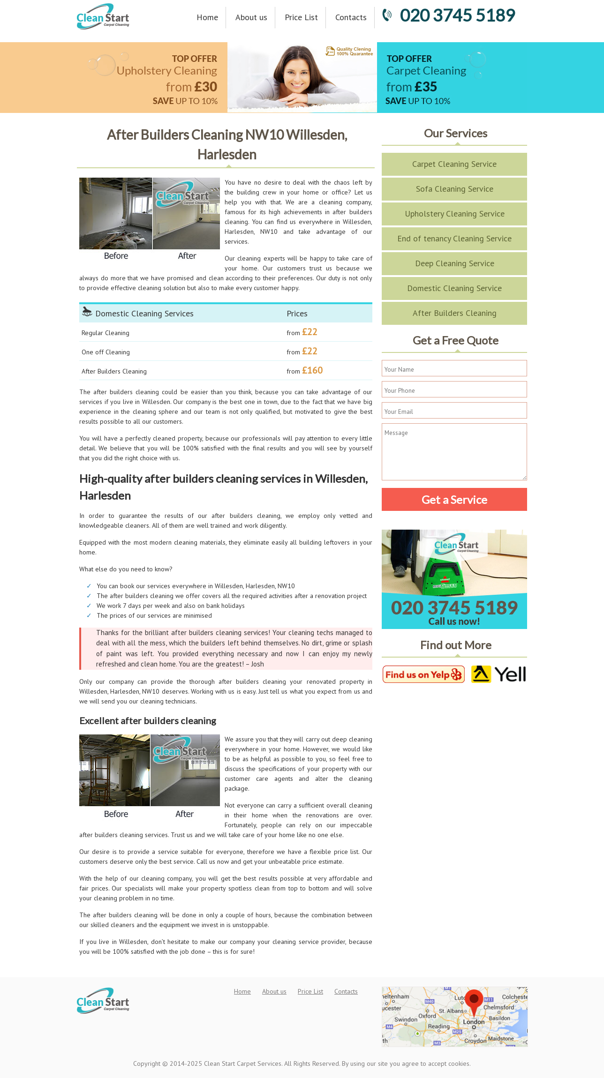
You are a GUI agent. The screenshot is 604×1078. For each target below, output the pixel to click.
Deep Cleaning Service (454, 263)
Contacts (351, 17)
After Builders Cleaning (455, 312)
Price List (301, 17)
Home (207, 17)
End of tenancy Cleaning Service (454, 238)
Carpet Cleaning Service (454, 163)
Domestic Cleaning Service (454, 288)
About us (251, 17)
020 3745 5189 (448, 15)
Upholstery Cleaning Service (455, 213)
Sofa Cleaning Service (454, 188)
